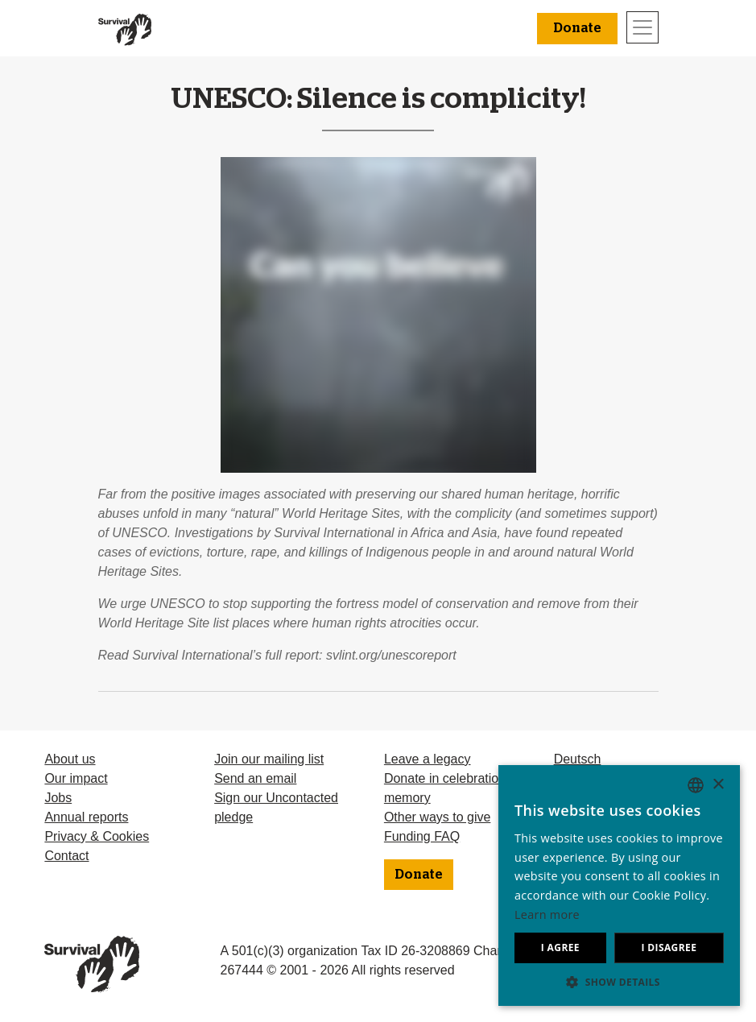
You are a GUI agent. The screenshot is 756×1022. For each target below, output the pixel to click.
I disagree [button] (668, 947)
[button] (619, 982)
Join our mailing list (269, 759)
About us (69, 759)
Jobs (58, 798)
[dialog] (619, 885)
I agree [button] (560, 947)
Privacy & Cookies (96, 836)
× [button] (718, 785)
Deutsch (577, 759)
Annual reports (86, 817)
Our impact (75, 778)
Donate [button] (577, 28)
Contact (66, 856)
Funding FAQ (422, 836)
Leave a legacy (427, 759)
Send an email (255, 778)
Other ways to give (437, 817)
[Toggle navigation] (642, 27)
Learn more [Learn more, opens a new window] (547, 914)
